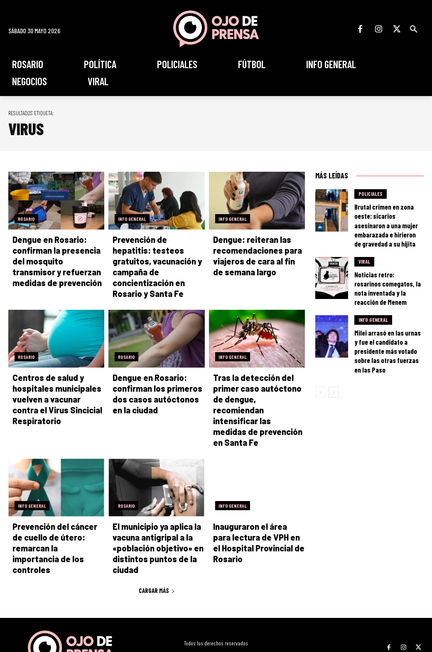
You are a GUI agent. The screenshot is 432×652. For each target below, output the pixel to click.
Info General (132, 219)
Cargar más (157, 552)
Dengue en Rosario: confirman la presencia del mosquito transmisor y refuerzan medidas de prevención (56, 260)
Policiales (370, 194)
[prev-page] (320, 343)
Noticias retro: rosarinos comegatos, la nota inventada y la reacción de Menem (387, 263)
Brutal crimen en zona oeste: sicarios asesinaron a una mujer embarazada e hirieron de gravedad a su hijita (386, 215)
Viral (364, 246)
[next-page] (334, 343)
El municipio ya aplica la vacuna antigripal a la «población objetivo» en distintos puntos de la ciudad (152, 511)
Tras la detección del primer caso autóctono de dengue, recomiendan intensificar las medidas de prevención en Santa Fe (258, 385)
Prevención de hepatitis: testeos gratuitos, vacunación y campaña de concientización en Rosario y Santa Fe (158, 260)
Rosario (26, 219)
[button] (414, 29)
